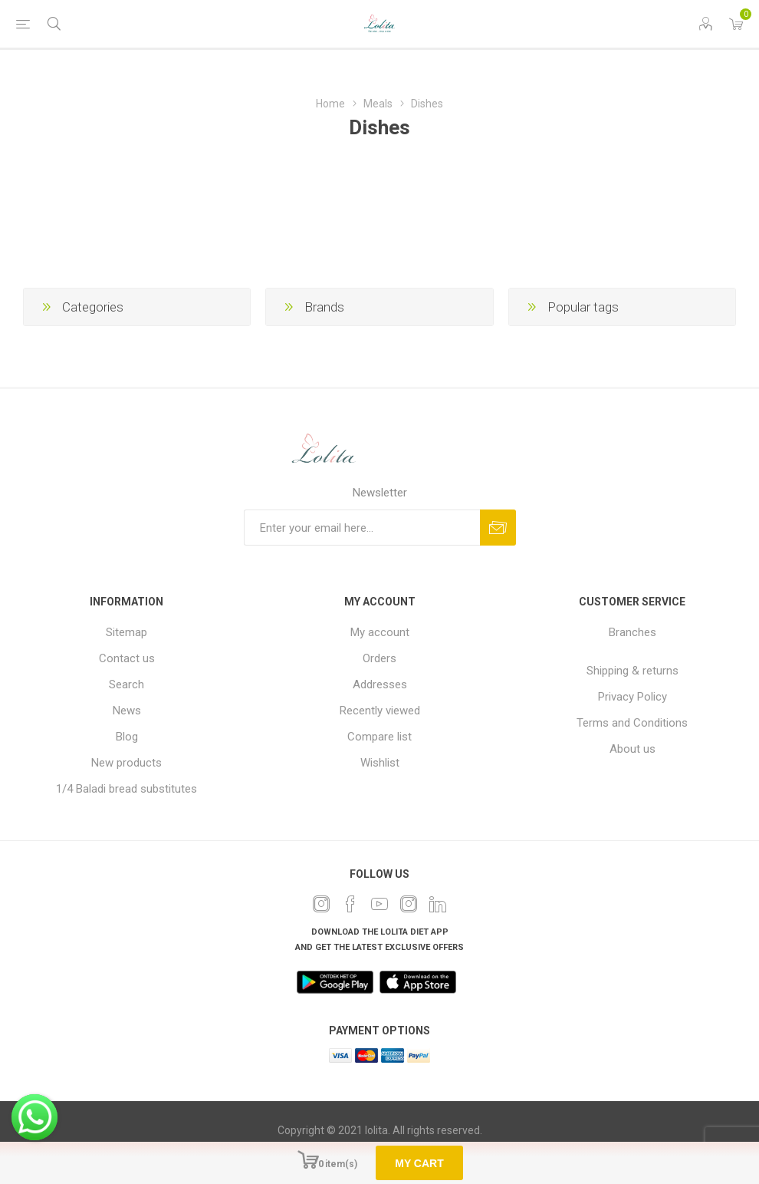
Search (126, 684)
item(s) (341, 1164)
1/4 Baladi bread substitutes (126, 789)
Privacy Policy (632, 697)
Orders (379, 658)
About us (633, 749)
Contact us (127, 658)
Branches (632, 632)
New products (126, 763)
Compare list (379, 737)
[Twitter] (321, 904)
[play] (335, 982)
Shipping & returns (632, 671)
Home (330, 103)
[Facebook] (350, 904)
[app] (418, 982)
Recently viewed (380, 710)
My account (379, 632)
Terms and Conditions (632, 723)
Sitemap (126, 632)
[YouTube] (379, 904)
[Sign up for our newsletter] (362, 528)
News (127, 710)
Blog (127, 737)
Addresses (380, 684)
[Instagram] (408, 904)
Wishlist (379, 763)
